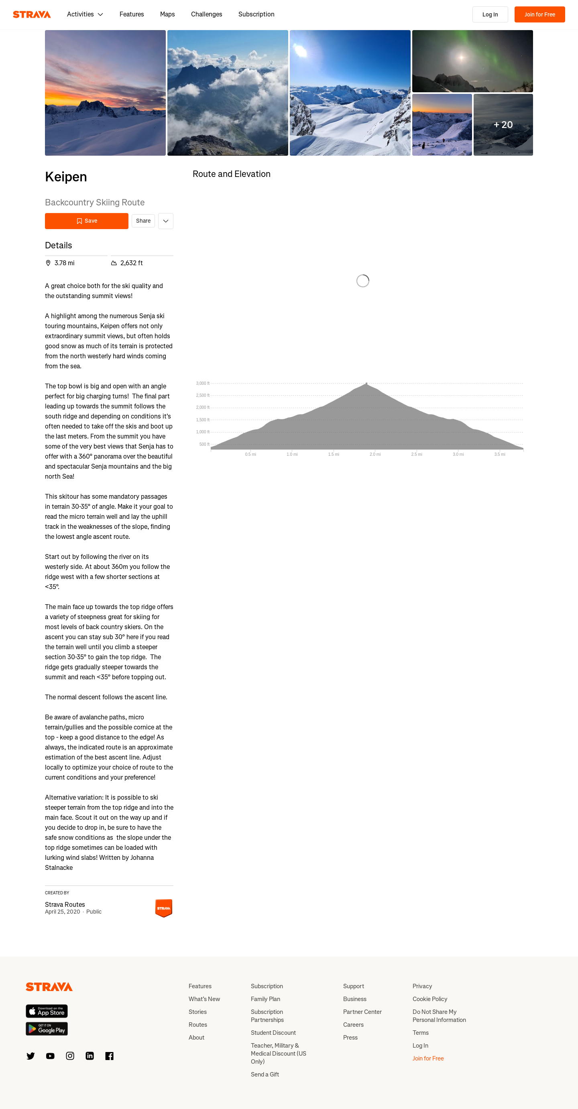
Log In (490, 14)
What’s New (204, 999)
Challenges (206, 14)
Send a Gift (265, 1074)
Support (353, 986)
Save (86, 221)
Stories (198, 1012)
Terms (421, 1033)
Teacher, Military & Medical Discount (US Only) (278, 1054)
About (196, 1038)
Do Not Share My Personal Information (439, 1016)
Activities (85, 14)
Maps (167, 14)
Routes (198, 1025)
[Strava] (32, 14)
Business (354, 999)
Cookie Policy (430, 999)
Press (350, 1038)
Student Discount (273, 1033)
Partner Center (362, 1012)
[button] (105, 93)
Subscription (256, 14)
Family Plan (265, 999)
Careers (353, 1025)
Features (132, 14)
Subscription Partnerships (267, 1016)
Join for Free (540, 14)
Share (143, 221)
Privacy (422, 986)
